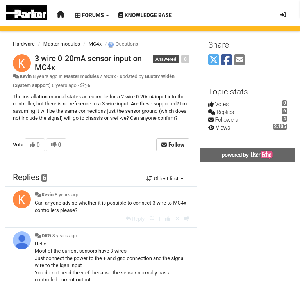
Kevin (26, 76)
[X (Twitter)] (213, 60)
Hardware (24, 44)
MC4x (95, 44)
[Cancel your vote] (177, 219)
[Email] (239, 60)
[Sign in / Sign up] (283, 14)
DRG (46, 235)
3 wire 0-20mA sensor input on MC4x (88, 63)
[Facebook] (226, 60)
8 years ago (67, 194)
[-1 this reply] (186, 219)
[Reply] (135, 219)
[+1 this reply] (167, 219)
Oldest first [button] (165, 178)
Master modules (61, 44)
